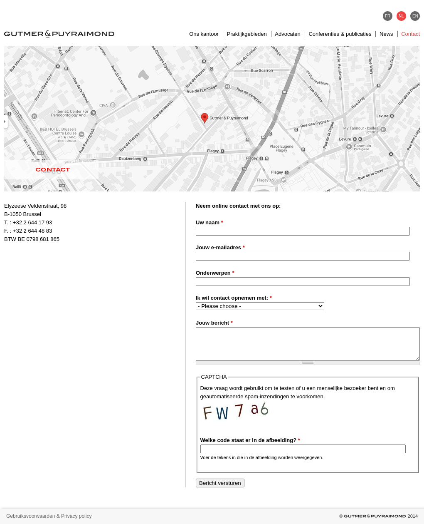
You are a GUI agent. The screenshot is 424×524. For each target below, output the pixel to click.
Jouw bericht (214, 323)
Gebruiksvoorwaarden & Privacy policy (48, 516)
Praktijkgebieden (247, 34)
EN (415, 16)
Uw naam (209, 222)
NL (401, 16)
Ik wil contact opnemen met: (234, 298)
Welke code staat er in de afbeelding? (250, 440)
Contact (410, 34)
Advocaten (287, 34)
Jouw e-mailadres (220, 247)
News (386, 34)
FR (387, 16)
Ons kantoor (204, 34)
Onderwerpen (215, 273)
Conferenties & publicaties (339, 34)
